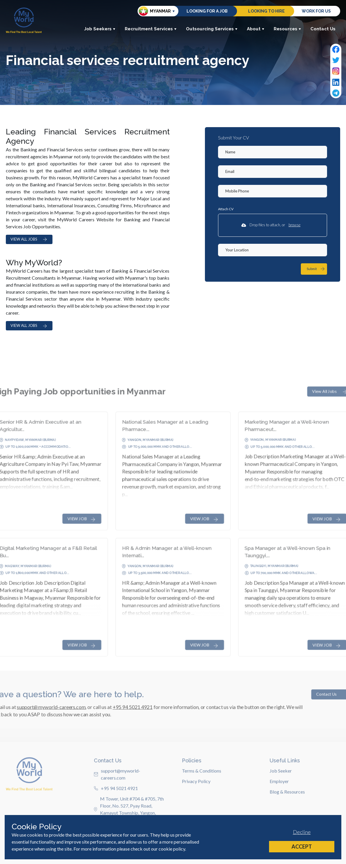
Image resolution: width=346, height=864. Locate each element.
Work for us (316, 11)
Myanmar (155, 11)
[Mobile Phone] (272, 191)
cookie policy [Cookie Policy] (172, 848)
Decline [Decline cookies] (302, 832)
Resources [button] (287, 28)
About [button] (255, 28)
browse (295, 224)
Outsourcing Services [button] (212, 28)
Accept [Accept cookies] (301, 846)
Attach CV (225, 209)
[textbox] (272, 152)
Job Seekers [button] (99, 28)
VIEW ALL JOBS (29, 239)
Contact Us (323, 28)
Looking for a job (207, 11)
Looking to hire (266, 11)
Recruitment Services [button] (151, 28)
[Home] (24, 20)
